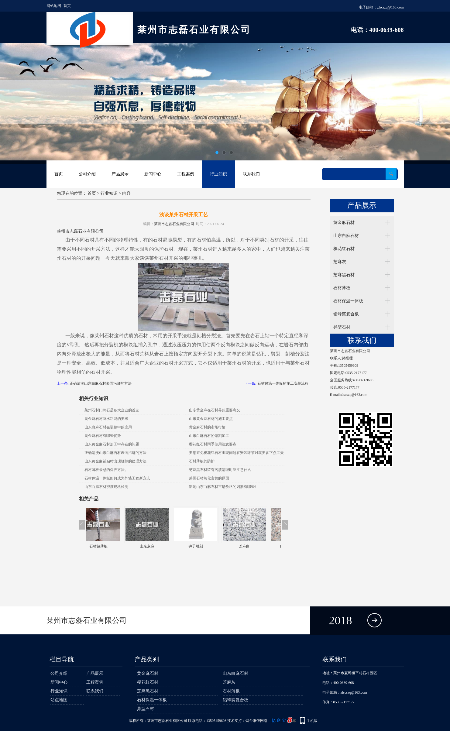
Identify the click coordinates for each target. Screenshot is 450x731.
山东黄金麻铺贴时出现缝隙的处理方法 (115, 461)
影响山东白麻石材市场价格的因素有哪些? (222, 487)
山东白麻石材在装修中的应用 (108, 427)
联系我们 (251, 174)
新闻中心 (152, 174)
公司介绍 (87, 174)
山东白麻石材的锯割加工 (209, 436)
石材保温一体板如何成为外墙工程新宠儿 (117, 478)
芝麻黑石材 (344, 275)
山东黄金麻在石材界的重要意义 (214, 410)
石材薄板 (341, 288)
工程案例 (185, 174)
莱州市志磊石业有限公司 (174, 224)
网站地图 (53, 6)
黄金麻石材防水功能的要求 (106, 419)
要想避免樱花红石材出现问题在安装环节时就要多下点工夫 (236, 453)
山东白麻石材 (346, 235)
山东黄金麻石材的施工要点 (211, 419)
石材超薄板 (110, 546)
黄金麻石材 (344, 222)
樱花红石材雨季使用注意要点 (212, 444)
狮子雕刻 (208, 546)
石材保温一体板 (348, 301)
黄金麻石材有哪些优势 (102, 436)
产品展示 (120, 174)
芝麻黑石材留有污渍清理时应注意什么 (220, 470)
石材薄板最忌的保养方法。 (106, 470)
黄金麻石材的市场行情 (207, 427)
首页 (67, 6)
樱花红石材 (344, 248)
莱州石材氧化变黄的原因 (209, 478)
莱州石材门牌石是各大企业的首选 (111, 410)
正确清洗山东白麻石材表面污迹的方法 (101, 383)
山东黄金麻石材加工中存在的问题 (111, 444)
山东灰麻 (159, 546)
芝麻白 (256, 546)
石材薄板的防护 (202, 461)
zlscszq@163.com (390, 7)
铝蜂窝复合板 (346, 314)
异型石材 (341, 327)
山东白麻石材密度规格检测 (106, 487)
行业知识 (218, 174)
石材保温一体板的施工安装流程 (282, 383)
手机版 (312, 721)
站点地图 (58, 700)
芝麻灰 (339, 261)
